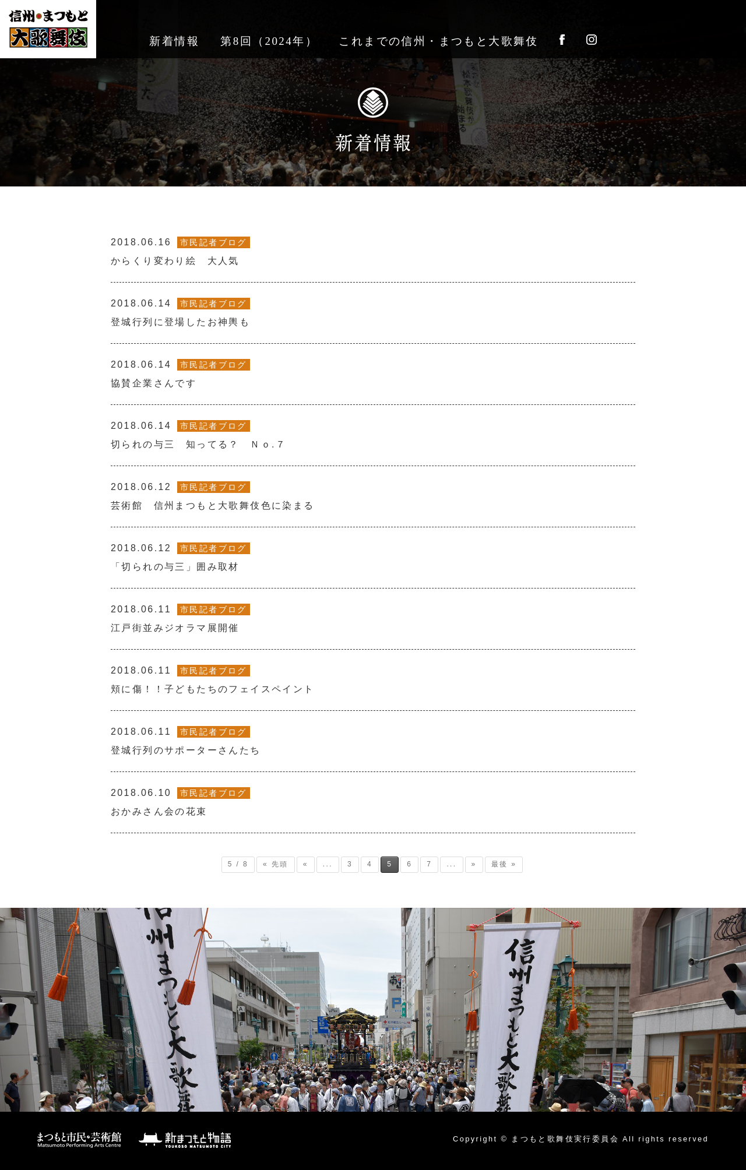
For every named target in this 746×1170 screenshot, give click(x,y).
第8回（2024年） (269, 41)
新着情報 (174, 41)
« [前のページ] (305, 864)
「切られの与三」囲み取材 (180, 557)
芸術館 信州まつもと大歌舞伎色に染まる (213, 495)
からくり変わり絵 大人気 (180, 251)
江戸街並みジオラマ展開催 (180, 618)
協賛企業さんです (180, 373)
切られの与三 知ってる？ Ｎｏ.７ (198, 434)
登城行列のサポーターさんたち (186, 740)
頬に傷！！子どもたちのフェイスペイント (213, 679)
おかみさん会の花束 (180, 801)
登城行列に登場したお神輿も (180, 312)
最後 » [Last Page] (504, 864)
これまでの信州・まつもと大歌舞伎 (438, 41)
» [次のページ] (474, 864)
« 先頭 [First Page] (275, 864)
